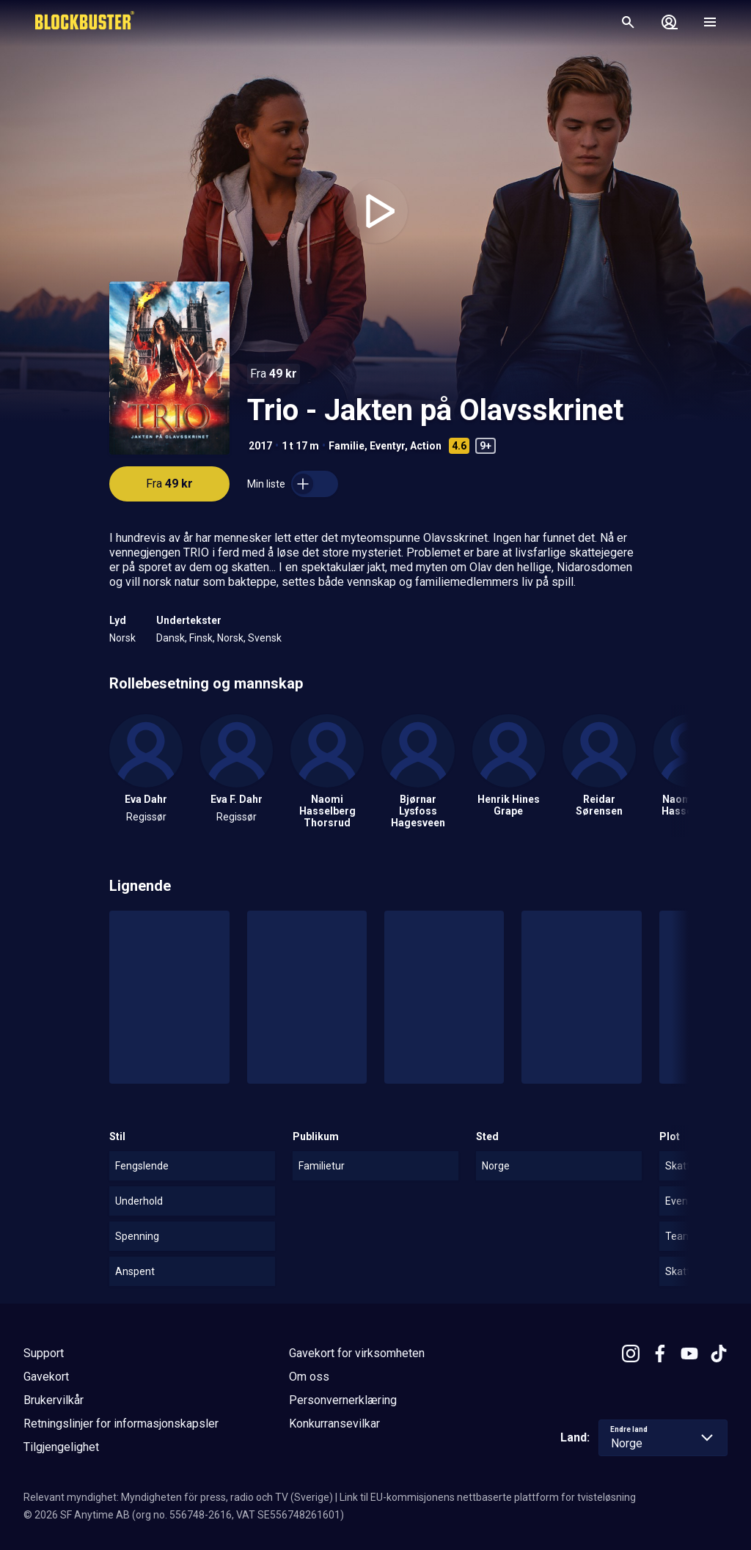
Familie (346, 446)
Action (426, 446)
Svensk (265, 638)
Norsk (122, 638)
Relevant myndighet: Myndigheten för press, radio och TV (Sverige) (178, 1497)
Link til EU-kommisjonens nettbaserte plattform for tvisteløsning (488, 1497)
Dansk (170, 638)
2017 (260, 446)
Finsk (201, 638)
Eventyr (387, 446)
